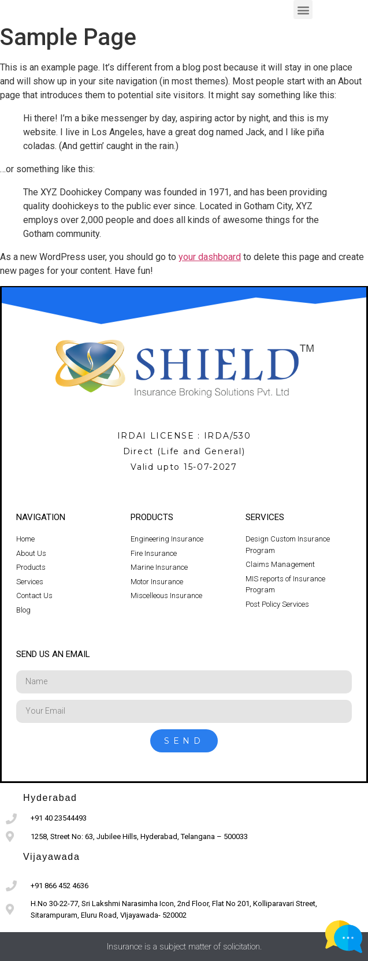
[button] (303, 9)
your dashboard (210, 256)
